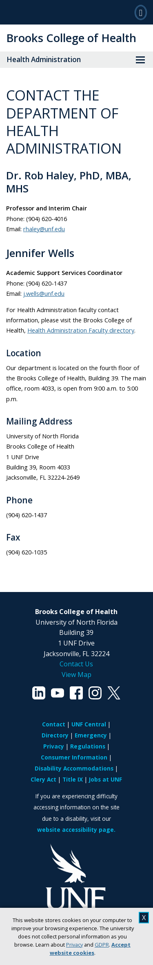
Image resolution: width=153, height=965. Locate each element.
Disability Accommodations (74, 768)
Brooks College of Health (71, 37)
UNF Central (88, 724)
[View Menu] (140, 60)
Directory (55, 735)
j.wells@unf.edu (43, 293)
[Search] (141, 12)
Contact (53, 724)
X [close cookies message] (144, 917)
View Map (76, 674)
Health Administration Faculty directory (80, 330)
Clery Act (43, 779)
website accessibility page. (76, 829)
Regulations (87, 746)
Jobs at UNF (105, 779)
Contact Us (76, 663)
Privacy (74, 944)
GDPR (102, 944)
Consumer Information (74, 757)
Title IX (72, 779)
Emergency (91, 735)
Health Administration (44, 59)
